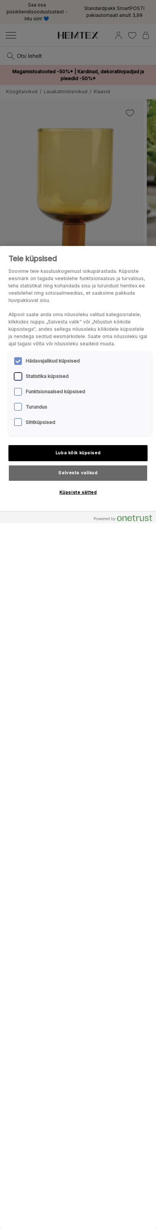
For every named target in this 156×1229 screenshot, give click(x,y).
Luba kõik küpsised (78, 452)
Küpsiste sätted (78, 492)
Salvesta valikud (77, 472)
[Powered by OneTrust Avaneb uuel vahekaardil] (123, 518)
